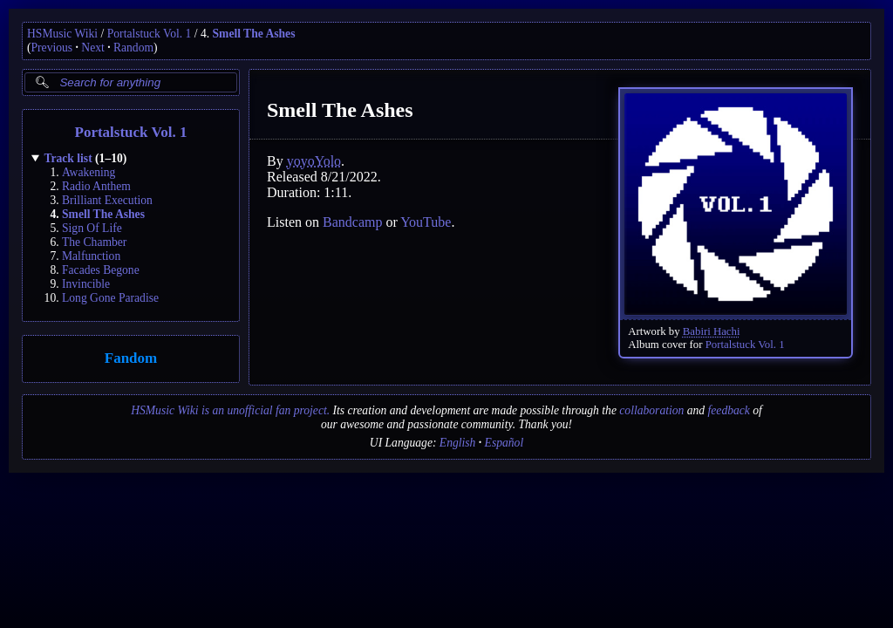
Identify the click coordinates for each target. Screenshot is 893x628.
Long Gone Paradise (110, 297)
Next (92, 47)
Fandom (131, 359)
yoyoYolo (314, 161)
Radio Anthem (96, 186)
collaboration (651, 410)
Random (133, 47)
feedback (729, 410)
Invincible (86, 283)
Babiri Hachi (711, 331)
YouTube (425, 222)
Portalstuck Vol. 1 (149, 33)
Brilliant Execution (107, 200)
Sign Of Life (92, 228)
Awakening (88, 172)
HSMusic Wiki (62, 33)
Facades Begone (101, 269)
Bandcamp (352, 222)
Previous (52, 47)
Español (504, 442)
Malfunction (91, 256)
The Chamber (94, 242)
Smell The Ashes (254, 33)
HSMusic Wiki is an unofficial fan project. (230, 410)
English (458, 442)
